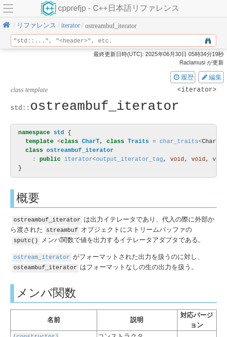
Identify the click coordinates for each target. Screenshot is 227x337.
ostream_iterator (42, 255)
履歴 (183, 77)
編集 (211, 77)
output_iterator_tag (129, 159)
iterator (78, 159)
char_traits (178, 141)
